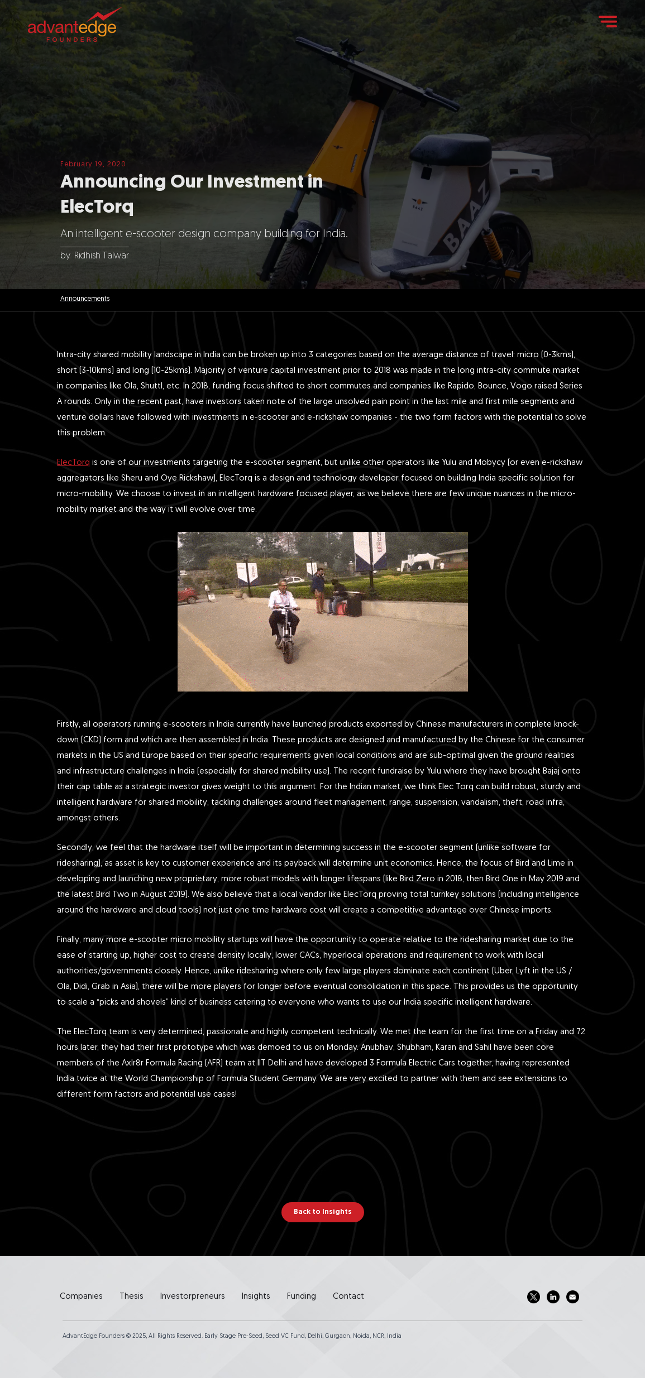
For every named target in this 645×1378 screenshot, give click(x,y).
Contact (348, 1297)
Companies (81, 1297)
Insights (256, 1297)
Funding (301, 1297)
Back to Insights (323, 1212)
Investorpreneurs (192, 1297)
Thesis (132, 1297)
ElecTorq (73, 463)
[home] (75, 24)
